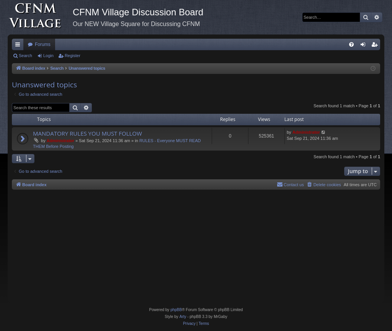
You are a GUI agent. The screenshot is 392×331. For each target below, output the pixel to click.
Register (72, 55)
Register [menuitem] (376, 46)
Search (25, 55)
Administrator (60, 140)
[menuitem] (351, 44)
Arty (183, 317)
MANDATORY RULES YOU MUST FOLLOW (87, 133)
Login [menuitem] (365, 46)
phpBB (176, 310)
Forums (43, 44)
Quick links (19, 46)
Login (48, 55)
